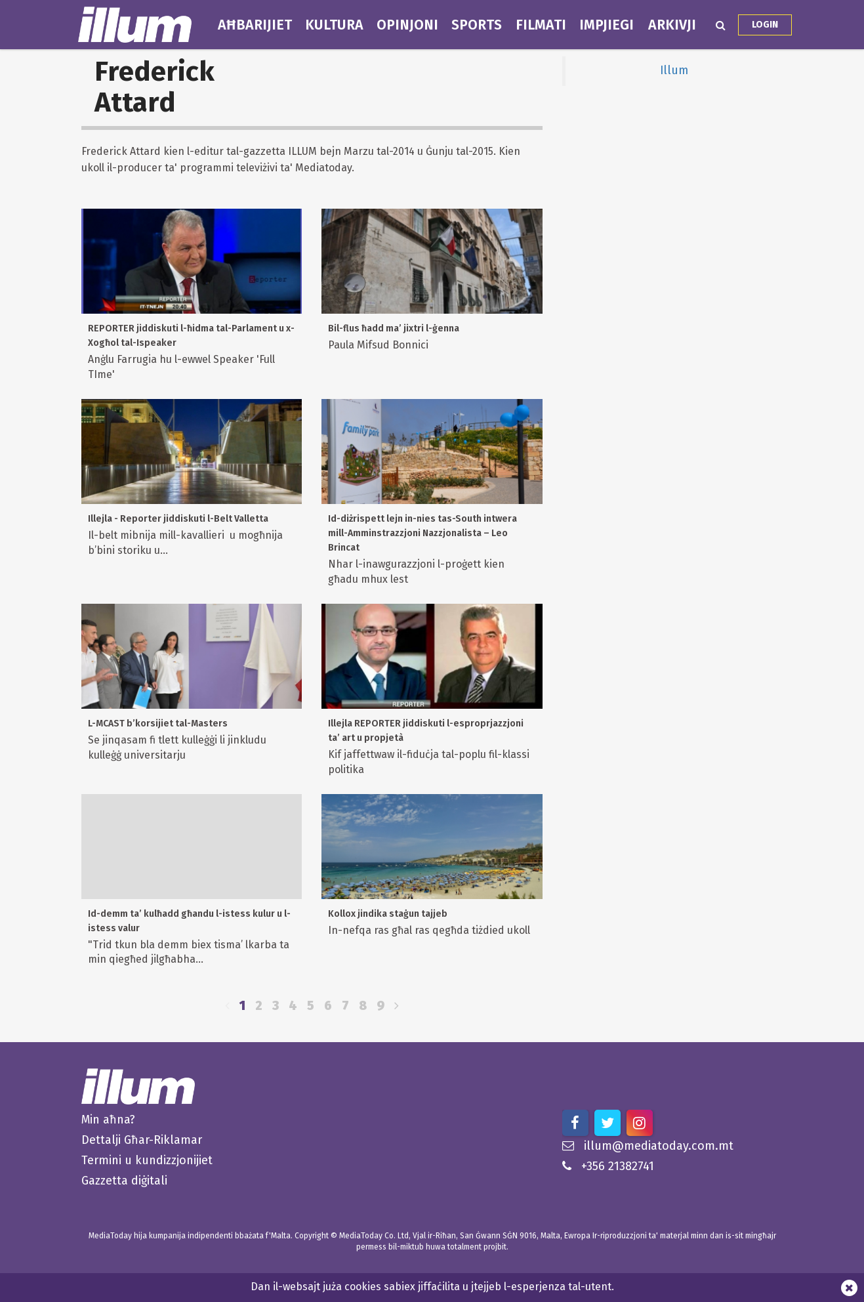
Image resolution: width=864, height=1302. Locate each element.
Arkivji (672, 24)
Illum (674, 70)
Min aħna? (108, 1119)
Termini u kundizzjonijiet (147, 1160)
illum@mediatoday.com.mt (647, 1146)
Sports (476, 24)
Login (765, 24)
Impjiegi (606, 24)
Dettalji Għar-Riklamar (141, 1140)
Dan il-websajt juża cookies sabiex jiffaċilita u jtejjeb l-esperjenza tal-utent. (432, 1286)
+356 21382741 (608, 1166)
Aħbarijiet (255, 24)
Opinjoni (407, 24)
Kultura (334, 24)
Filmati (541, 24)
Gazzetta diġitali (124, 1180)
